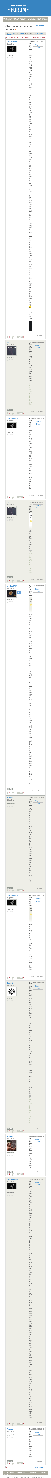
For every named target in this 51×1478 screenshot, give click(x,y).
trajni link (40, 335)
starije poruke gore (39, 37)
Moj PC (9, 409)
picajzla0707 (12, 586)
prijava (5, 18)
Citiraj (38, 47)
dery (9, 342)
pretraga (12, 20)
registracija (12, 18)
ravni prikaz (25, 37)
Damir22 (10, 983)
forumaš (10, 798)
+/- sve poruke (13, 37)
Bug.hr (6, 1472)
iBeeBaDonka (12, 42)
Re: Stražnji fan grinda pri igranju (30, 347)
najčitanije (31, 18)
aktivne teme (22, 18)
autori (6, 20)
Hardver (20, 1472)
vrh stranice (43, 1472)
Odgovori (38, 45)
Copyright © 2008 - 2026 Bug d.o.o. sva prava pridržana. (25, 1477)
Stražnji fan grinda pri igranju (30, 45)
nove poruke (41, 18)
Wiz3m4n (11, 1136)
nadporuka (39, 411)
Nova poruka (39, 26)
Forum (12, 1472)
